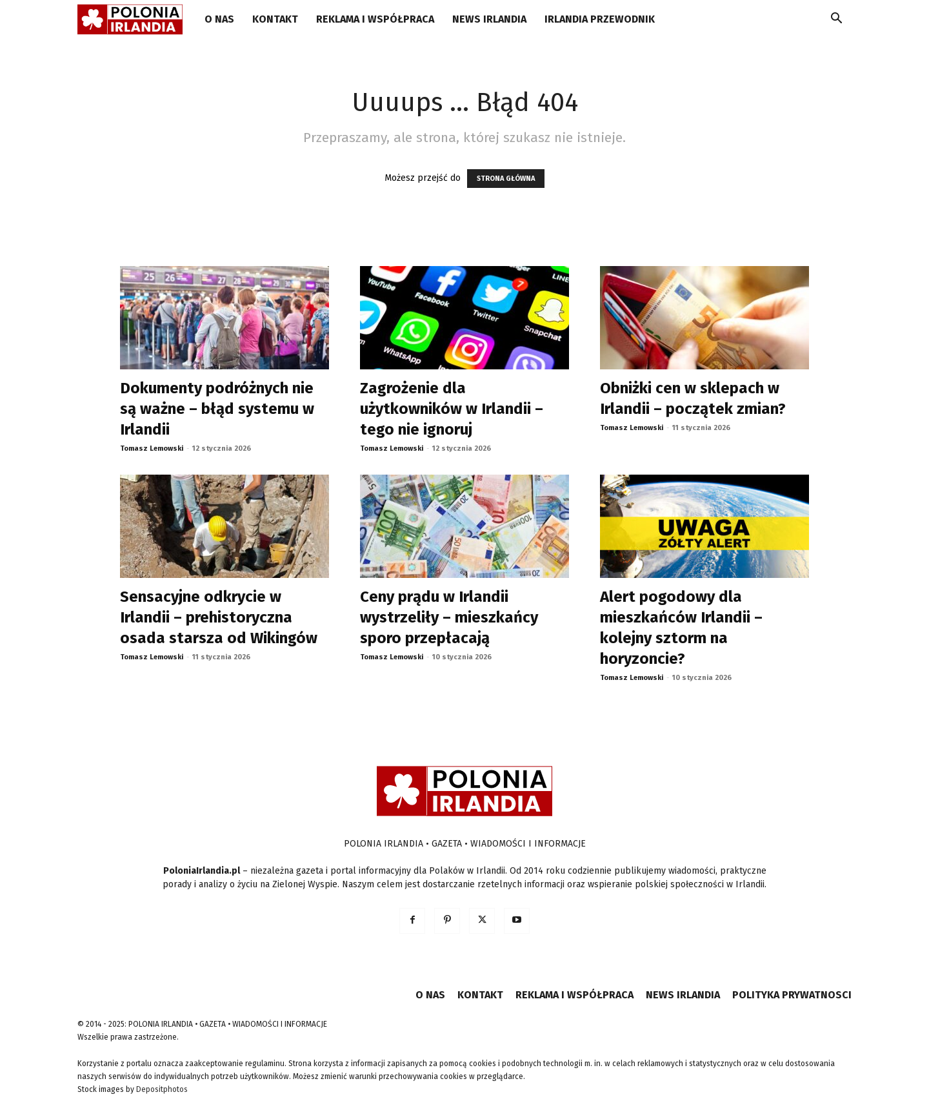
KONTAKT (275, 19)
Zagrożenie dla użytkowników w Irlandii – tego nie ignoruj (451, 408)
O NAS (219, 19)
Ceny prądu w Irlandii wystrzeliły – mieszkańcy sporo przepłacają (449, 617)
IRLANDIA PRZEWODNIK (599, 19)
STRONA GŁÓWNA (506, 178)
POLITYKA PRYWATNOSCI (792, 995)
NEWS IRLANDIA (489, 19)
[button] (836, 20)
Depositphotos (162, 1089)
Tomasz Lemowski (151, 448)
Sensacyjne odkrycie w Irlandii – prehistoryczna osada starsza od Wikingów (218, 617)
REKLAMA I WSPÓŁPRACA (375, 19)
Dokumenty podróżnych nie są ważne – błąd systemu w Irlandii (217, 408)
